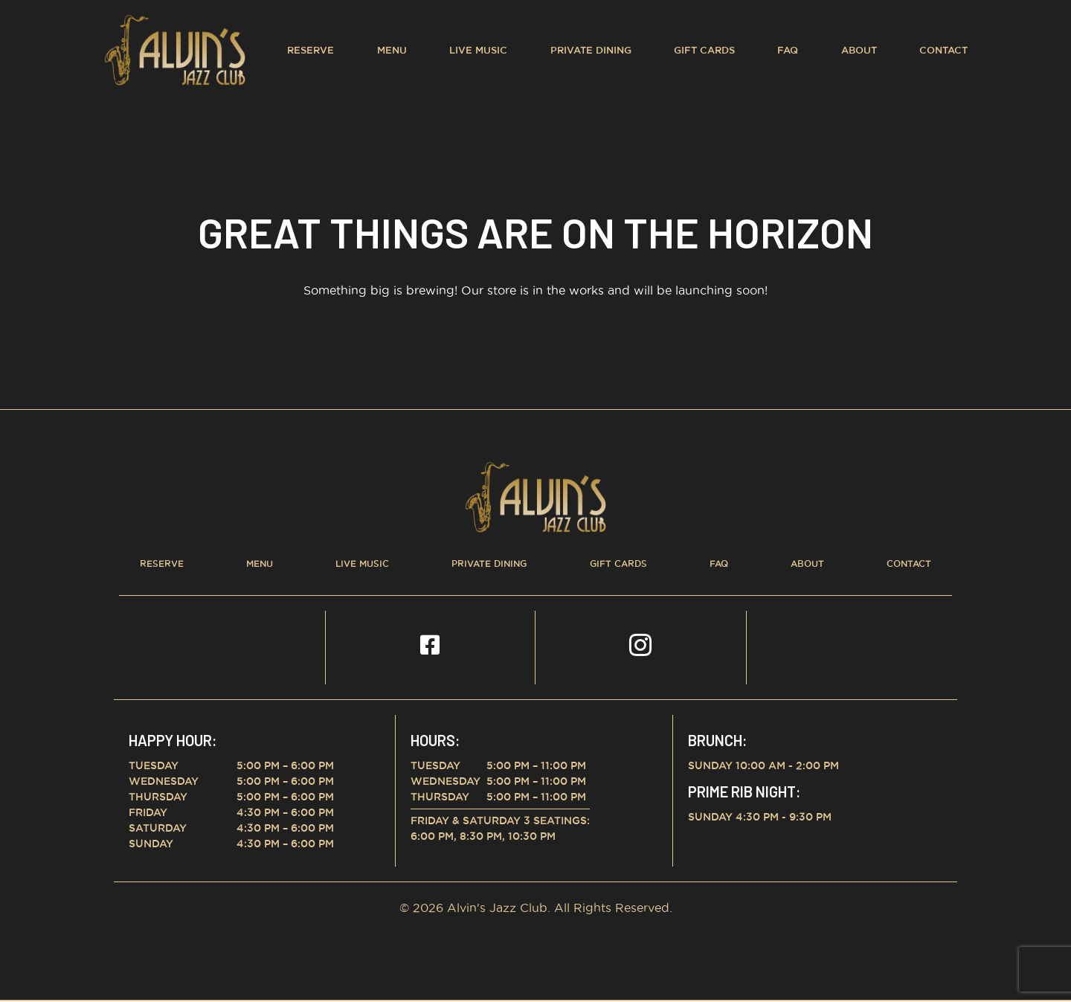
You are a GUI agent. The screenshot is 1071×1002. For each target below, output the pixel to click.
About (859, 50)
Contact (943, 50)
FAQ (787, 50)
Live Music (478, 50)
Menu (392, 50)
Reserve (310, 50)
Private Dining (590, 50)
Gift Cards (704, 50)
